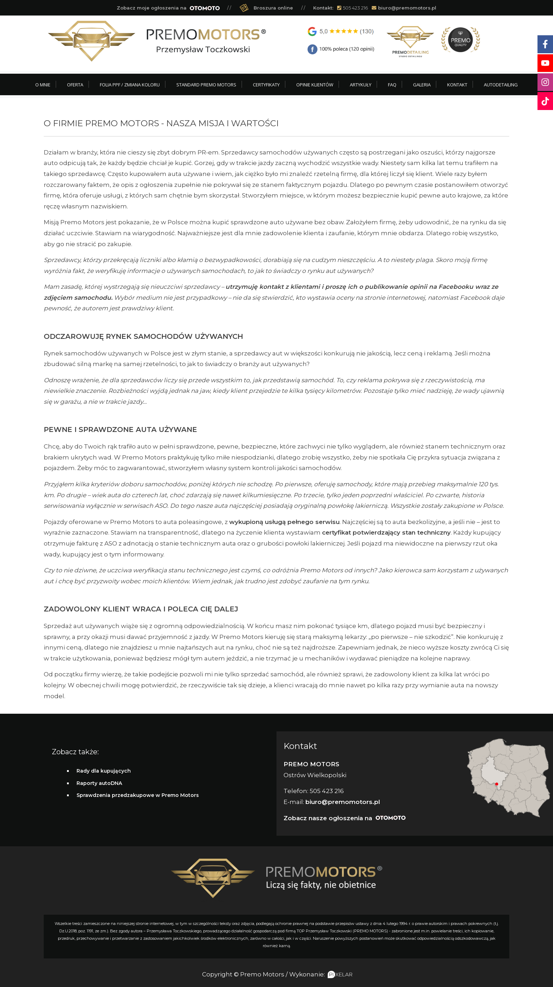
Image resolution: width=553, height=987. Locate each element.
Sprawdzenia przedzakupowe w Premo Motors (138, 795)
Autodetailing (501, 84)
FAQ (392, 84)
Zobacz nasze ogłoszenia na (345, 818)
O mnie (42, 84)
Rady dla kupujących (104, 771)
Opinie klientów (314, 84)
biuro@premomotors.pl (407, 8)
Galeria (422, 84)
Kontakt (457, 84)
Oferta (75, 84)
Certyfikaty (266, 84)
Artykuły (360, 84)
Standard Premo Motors (206, 84)
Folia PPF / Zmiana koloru (130, 84)
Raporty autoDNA (99, 783)
